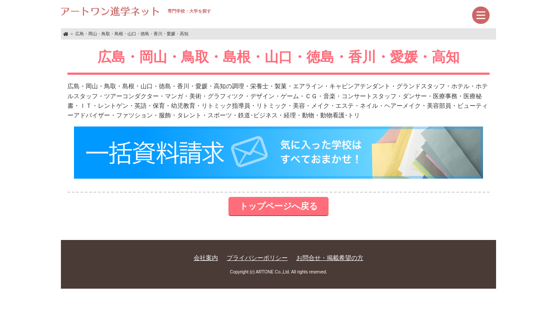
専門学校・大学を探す (136, 11)
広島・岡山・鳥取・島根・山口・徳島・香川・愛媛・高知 (131, 33)
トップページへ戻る (278, 206)
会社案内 (206, 257)
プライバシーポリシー (257, 257)
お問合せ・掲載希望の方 (329, 257)
